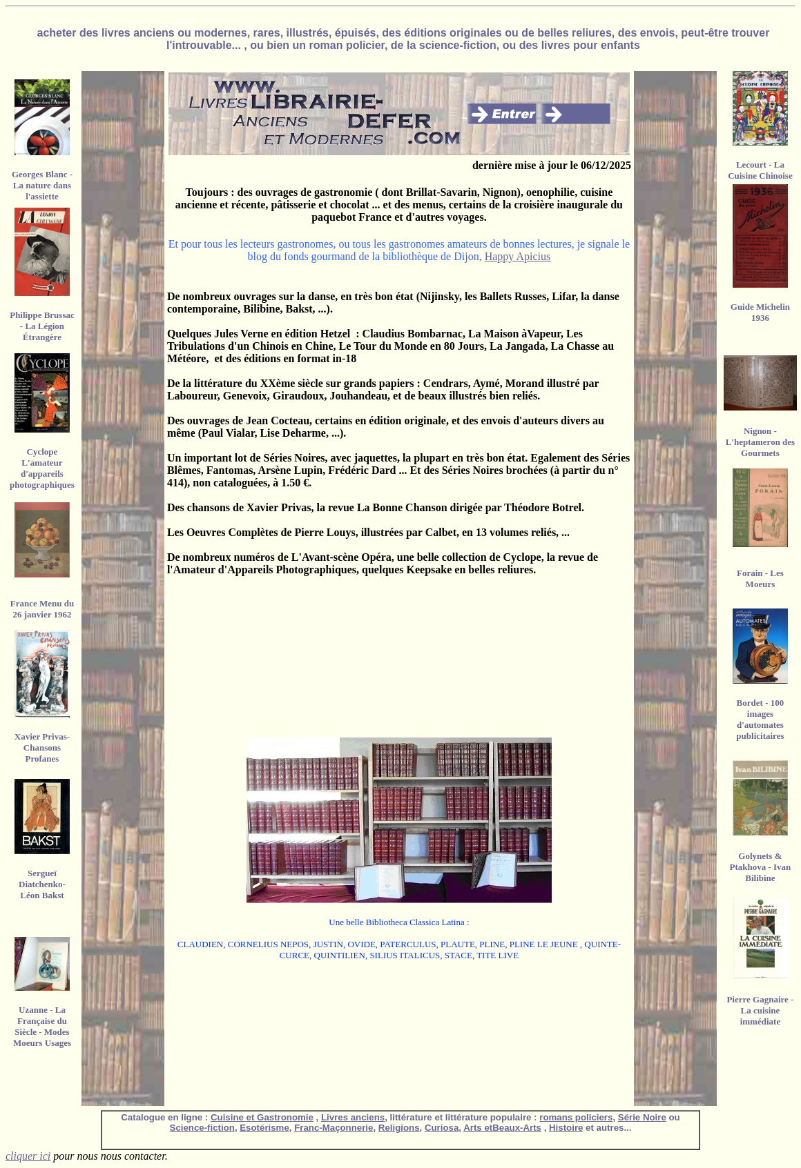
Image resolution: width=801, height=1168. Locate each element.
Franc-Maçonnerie (333, 1127)
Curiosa (442, 1127)
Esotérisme (264, 1127)
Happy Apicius (518, 256)
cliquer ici (28, 1156)
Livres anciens (353, 1117)
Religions (399, 1127)
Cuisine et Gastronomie (262, 1117)
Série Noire (642, 1117)
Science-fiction (202, 1127)
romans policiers (575, 1117)
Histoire (566, 1127)
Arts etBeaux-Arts (502, 1127)
